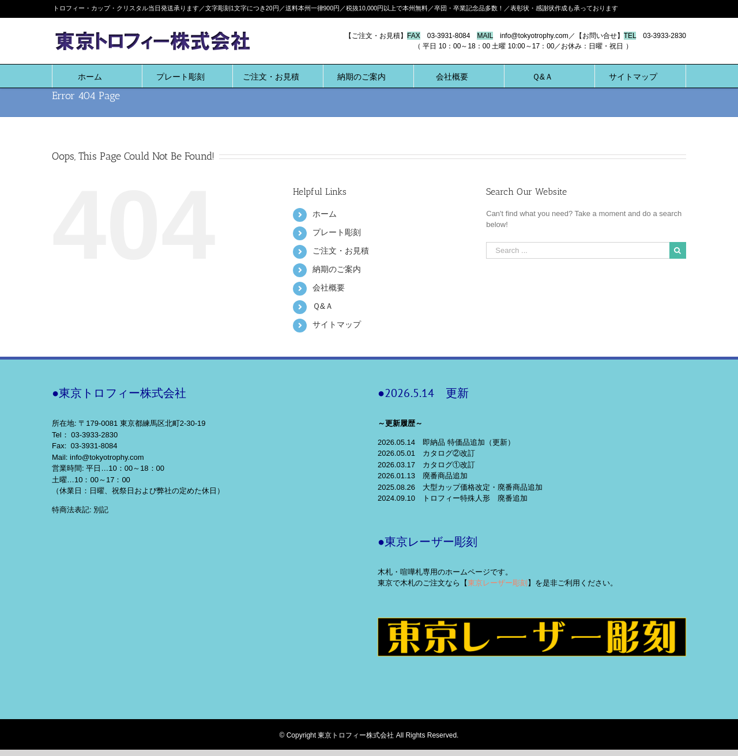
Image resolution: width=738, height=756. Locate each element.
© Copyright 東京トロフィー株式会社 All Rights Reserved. (369, 735)
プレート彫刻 (336, 232)
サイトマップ (336, 324)
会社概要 (328, 287)
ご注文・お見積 (340, 250)
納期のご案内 (336, 269)
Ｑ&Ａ (322, 306)
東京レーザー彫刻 (498, 583)
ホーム (324, 213)
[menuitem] (89, 76)
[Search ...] (577, 250)
